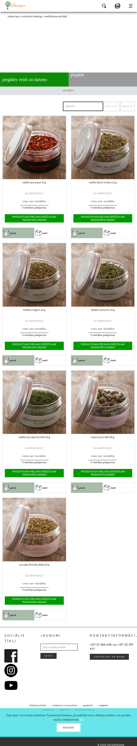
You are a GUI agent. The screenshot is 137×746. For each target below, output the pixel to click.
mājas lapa (13, 16)
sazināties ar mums (109, 657)
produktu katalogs (32, 16)
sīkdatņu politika (37, 705)
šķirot (127, 106)
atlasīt (112, 106)
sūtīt (48, 656)
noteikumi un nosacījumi (64, 705)
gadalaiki (88, 705)
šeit (81, 719)
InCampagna (15, 5)
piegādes (103, 705)
